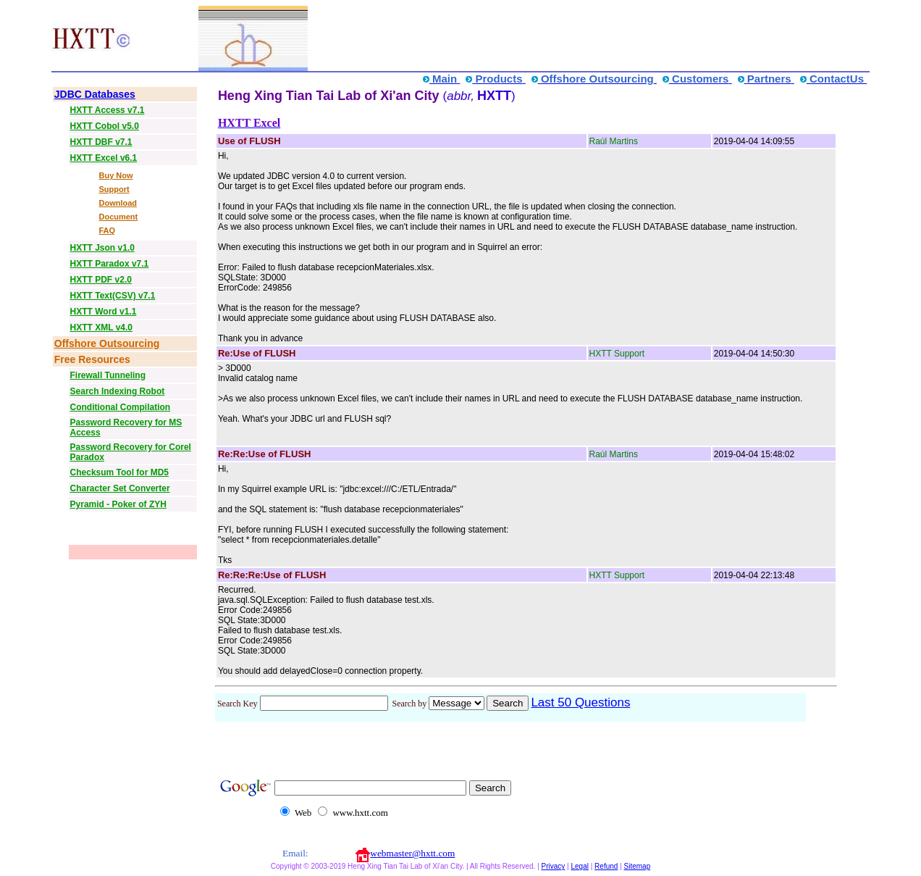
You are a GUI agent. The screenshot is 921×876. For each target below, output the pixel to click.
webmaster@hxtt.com (412, 853)
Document (118, 216)
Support (113, 189)
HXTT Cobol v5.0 (104, 126)
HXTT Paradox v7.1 (109, 264)
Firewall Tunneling (108, 375)
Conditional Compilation (120, 407)
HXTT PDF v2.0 (101, 280)
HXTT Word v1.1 (103, 311)
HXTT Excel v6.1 (104, 158)
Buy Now (115, 175)
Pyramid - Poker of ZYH (118, 504)
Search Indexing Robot (117, 391)
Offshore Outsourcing (106, 343)
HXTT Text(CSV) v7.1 (113, 296)
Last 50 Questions (580, 702)
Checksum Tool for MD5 (119, 472)
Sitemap (637, 866)
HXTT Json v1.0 (102, 248)
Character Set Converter (120, 488)
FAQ (106, 230)
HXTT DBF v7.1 (101, 142)
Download (117, 203)
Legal (579, 866)
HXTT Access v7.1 (107, 110)
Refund (606, 866)
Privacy (553, 866)
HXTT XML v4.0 (101, 327)
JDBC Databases (94, 94)
